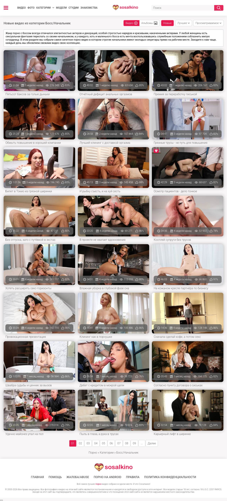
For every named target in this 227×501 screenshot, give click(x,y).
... (142, 443)
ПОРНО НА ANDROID (107, 477)
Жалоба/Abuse (77, 477)
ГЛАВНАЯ (37, 477)
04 (95, 443)
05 (103, 443)
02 (80, 443)
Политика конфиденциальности (170, 477)
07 (119, 443)
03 (88, 443)
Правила (132, 477)
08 (126, 443)
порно (98, 484)
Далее (152, 443)
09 (134, 443)
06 (111, 443)
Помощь (55, 477)
